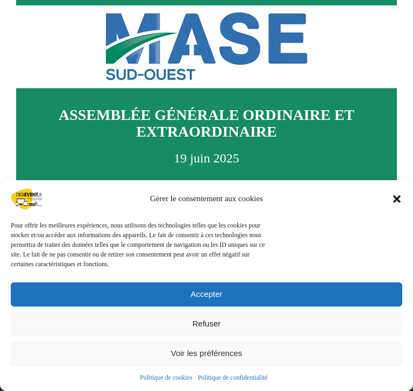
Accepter (206, 293)
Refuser (207, 323)
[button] (396, 199)
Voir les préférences (207, 353)
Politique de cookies (166, 377)
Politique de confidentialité (233, 377)
